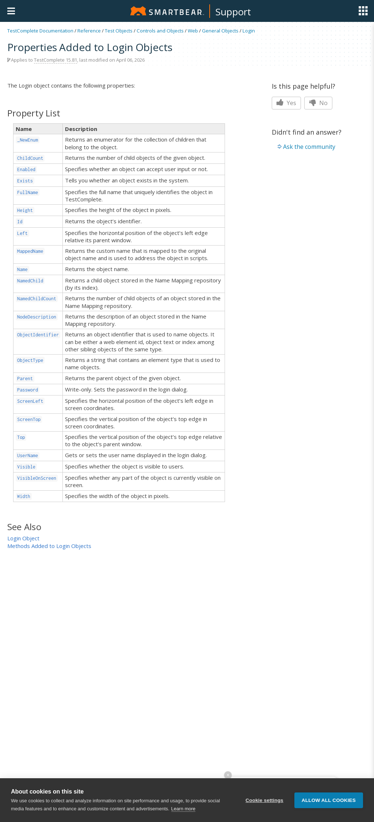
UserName (27, 455)
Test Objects (119, 30)
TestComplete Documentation (40, 30)
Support (233, 11)
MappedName (30, 251)
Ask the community (309, 147)
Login (249, 30)
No (318, 103)
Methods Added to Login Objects (49, 545)
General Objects (220, 30)
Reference (89, 30)
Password (27, 390)
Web (193, 30)
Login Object (23, 538)
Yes (286, 103)
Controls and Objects (160, 30)
